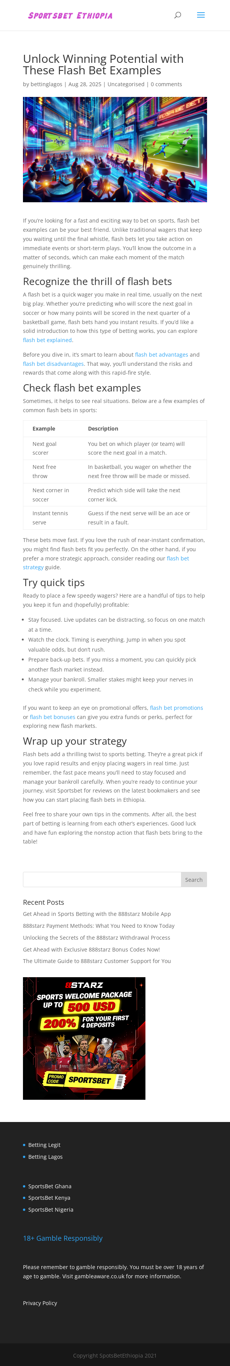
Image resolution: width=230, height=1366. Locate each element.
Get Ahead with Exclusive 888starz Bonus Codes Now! (91, 949)
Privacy (32, 1303)
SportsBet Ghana (50, 1186)
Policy (49, 1303)
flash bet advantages (161, 354)
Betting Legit (44, 1144)
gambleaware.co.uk (99, 1276)
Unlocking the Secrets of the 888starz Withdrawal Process (96, 937)
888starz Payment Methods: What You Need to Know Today (99, 925)
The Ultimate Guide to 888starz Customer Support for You (97, 961)
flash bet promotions (176, 707)
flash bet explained (47, 340)
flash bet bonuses (52, 717)
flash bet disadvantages (53, 363)
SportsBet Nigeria (50, 1209)
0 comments (166, 84)
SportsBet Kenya (49, 1197)
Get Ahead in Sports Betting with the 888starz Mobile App (97, 913)
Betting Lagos (45, 1156)
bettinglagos (46, 84)
